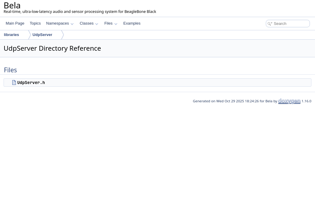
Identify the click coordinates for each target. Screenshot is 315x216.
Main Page (15, 23)
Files (110, 23)
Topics (35, 23)
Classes (89, 23)
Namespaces (59, 23)
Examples (132, 23)
